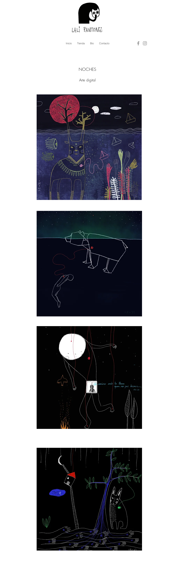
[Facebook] (138, 43)
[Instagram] (145, 43)
